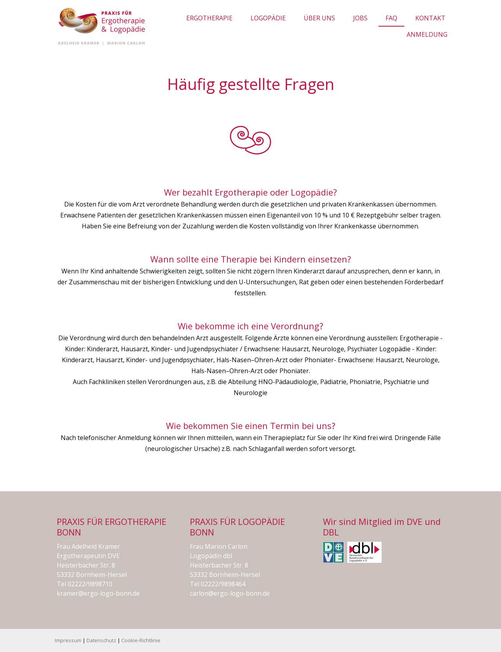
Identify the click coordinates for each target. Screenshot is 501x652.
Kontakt (430, 18)
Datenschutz (101, 640)
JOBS (360, 18)
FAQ (391, 18)
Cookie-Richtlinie (140, 640)
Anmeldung (427, 34)
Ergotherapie (209, 18)
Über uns (319, 18)
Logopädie (268, 18)
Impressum (68, 640)
